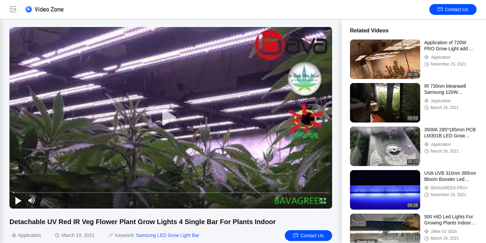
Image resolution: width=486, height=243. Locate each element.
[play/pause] (18, 200)
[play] (170, 117)
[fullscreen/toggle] (323, 200)
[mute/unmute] (31, 200)
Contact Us (453, 9)
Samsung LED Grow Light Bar (167, 235)
